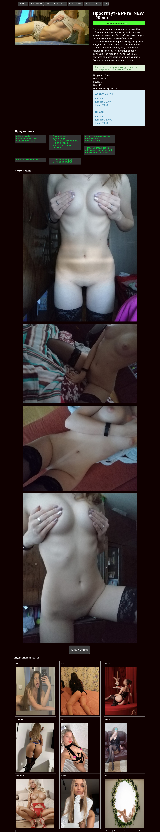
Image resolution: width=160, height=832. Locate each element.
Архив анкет (118, 831)
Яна (17, 663)
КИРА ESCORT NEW (20, 776)
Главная (23, 4)
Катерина (63, 776)
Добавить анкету (93, 4)
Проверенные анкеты (55, 4)
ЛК (106, 4)
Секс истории (75, 4)
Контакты (127, 831)
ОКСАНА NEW (19, 719)
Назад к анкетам (79, 649)
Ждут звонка (36, 4)
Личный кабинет (138, 831)
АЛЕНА (107, 776)
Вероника (108, 719)
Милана (107, 663)
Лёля (62, 719)
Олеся (62, 663)
